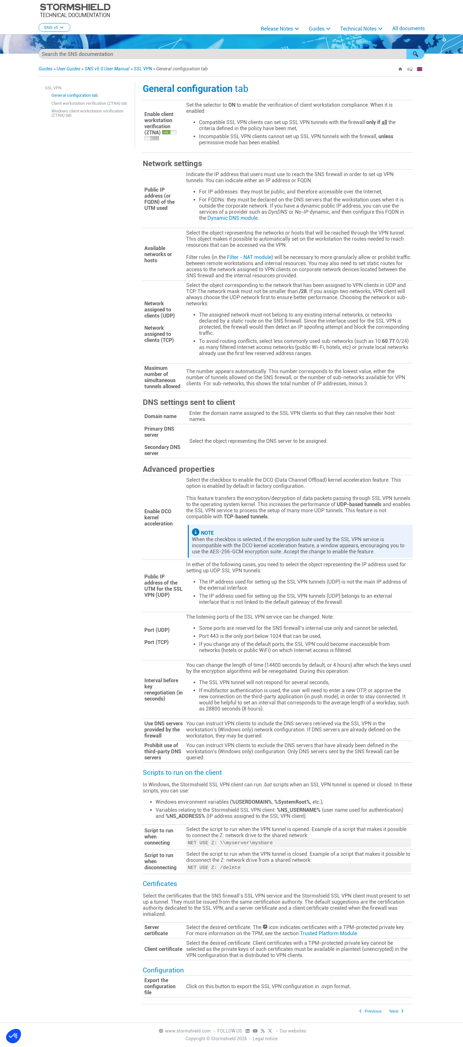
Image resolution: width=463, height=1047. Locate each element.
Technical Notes (358, 29)
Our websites (293, 1031)
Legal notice (265, 1039)
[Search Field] (231, 54)
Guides (316, 29)
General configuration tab (74, 95)
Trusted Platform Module (328, 935)
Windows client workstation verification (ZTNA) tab (87, 113)
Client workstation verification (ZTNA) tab (89, 103)
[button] (415, 54)
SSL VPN (143, 68)
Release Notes (277, 29)
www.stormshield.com (184, 1031)
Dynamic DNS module (232, 218)
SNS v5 (54, 27)
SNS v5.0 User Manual (107, 68)
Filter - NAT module (249, 257)
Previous (373, 1012)
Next (393, 1012)
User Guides (68, 68)
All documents (408, 28)
